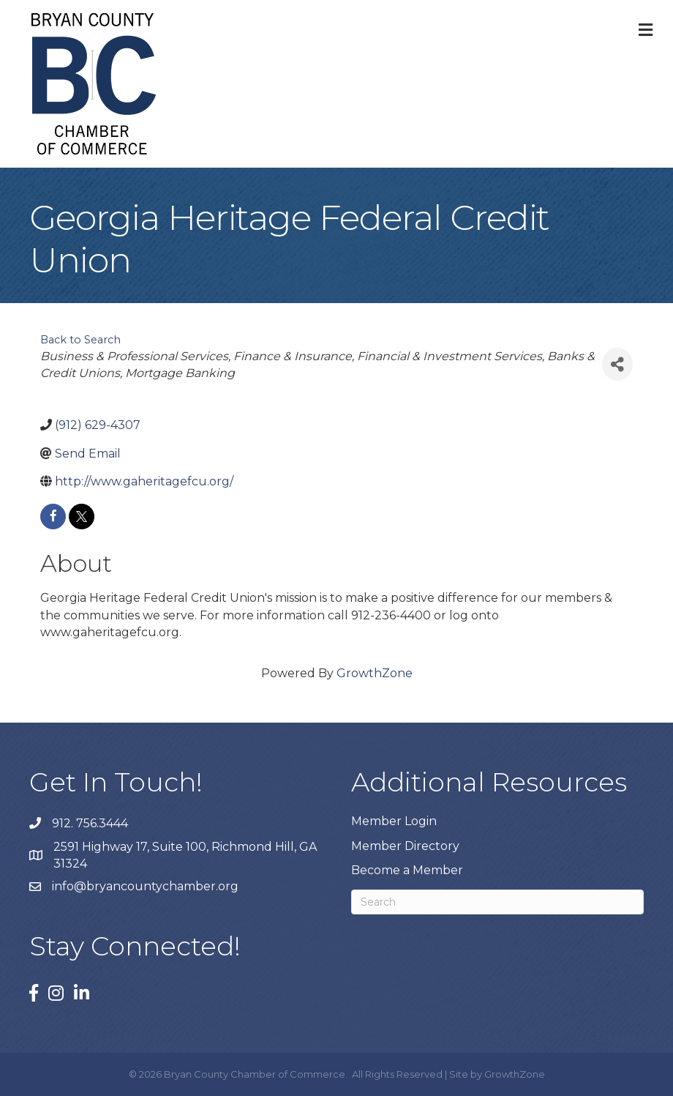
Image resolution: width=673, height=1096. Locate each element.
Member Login (394, 821)
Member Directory (405, 846)
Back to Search (80, 339)
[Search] (497, 902)
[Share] (617, 364)
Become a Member (407, 870)
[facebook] (53, 516)
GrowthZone (374, 673)
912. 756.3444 (90, 823)
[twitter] (81, 516)
